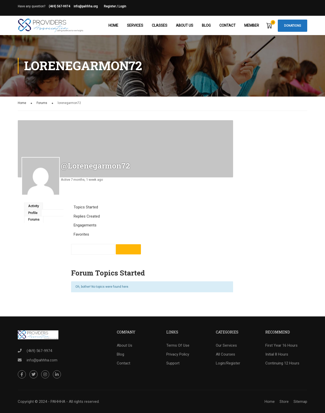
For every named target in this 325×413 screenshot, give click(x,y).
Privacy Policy (177, 354)
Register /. (111, 6)
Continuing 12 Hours (282, 363)
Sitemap (300, 401)
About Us (184, 25)
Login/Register (228, 363)
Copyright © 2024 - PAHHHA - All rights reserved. (59, 401)
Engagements (85, 225)
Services (135, 25)
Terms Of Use (177, 345)
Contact (227, 25)
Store (284, 401)
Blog (206, 25)
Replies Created (87, 216)
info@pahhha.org (89, 6)
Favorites (81, 234)
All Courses (225, 354)
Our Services (226, 345)
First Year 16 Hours (281, 345)
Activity (33, 206)
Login (122, 6)
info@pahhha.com (42, 360)
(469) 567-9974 (59, 6)
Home (113, 25)
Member (251, 25)
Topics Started (86, 207)
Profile (32, 213)
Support (173, 363)
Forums (42, 103)
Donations (292, 25)
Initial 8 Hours (276, 354)
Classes (159, 25)
